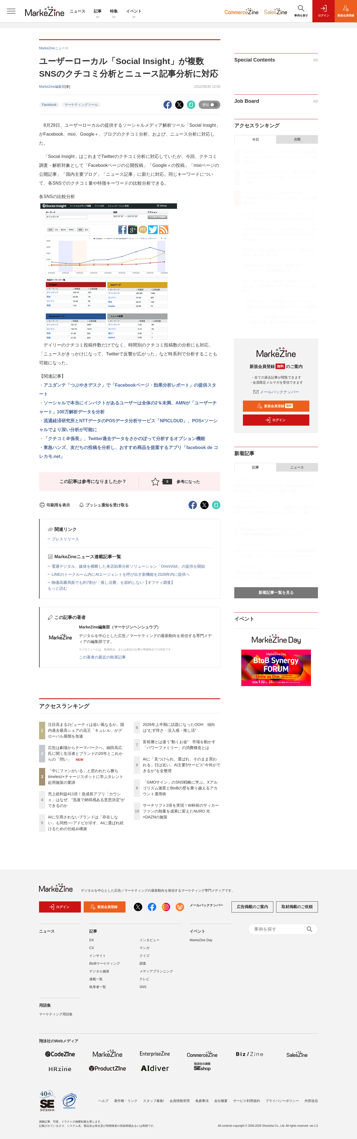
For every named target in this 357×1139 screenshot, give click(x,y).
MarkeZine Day (201, 943)
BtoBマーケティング (104, 966)
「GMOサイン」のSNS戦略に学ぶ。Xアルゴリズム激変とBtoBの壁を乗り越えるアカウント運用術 (180, 788)
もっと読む (57, 588)
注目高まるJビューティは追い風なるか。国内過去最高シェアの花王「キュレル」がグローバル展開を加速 (86, 730)
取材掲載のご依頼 (297, 910)
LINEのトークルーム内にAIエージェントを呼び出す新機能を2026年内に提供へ (121, 574)
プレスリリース (65, 539)
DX (91, 943)
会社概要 (221, 1101)
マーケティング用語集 (56, 1017)
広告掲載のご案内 (252, 910)
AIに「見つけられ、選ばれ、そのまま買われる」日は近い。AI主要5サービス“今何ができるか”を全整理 (181, 765)
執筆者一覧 (97, 990)
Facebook (49, 105)
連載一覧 (96, 982)
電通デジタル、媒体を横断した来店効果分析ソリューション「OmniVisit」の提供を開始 (128, 566)
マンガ (144, 951)
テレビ (144, 982)
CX (91, 951)
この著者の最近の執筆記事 (102, 657)
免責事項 (202, 1101)
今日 (255, 140)
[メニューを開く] (11, 11)
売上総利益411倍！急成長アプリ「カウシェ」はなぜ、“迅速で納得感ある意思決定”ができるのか (86, 800)
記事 (98, 11)
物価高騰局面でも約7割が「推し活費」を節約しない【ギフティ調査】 (113, 582)
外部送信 (311, 1101)
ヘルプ (103, 1101)
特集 (114, 11)
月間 (297, 140)
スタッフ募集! (153, 1101)
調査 (142, 966)
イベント (134, 11)
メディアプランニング (156, 974)
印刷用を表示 (54, 505)
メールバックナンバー (276, 392)
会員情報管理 (180, 1101)
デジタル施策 (99, 974)
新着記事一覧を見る (276, 592)
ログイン (275, 420)
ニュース (77, 11)
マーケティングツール (81, 105)
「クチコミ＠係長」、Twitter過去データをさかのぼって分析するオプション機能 (124, 438)
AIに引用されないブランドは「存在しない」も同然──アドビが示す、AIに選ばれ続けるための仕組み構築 (86, 823)
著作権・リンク (126, 1101)
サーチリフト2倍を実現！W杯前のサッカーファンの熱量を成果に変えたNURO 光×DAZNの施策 (181, 811)
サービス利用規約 (246, 1101)
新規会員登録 (275, 406)
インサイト (97, 958)
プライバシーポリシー (282, 1101)
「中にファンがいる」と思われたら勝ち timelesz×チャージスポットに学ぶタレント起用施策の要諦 (85, 777)
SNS (142, 990)
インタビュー (149, 943)
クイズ (144, 958)
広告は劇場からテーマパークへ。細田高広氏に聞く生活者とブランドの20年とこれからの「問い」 (85, 753)
